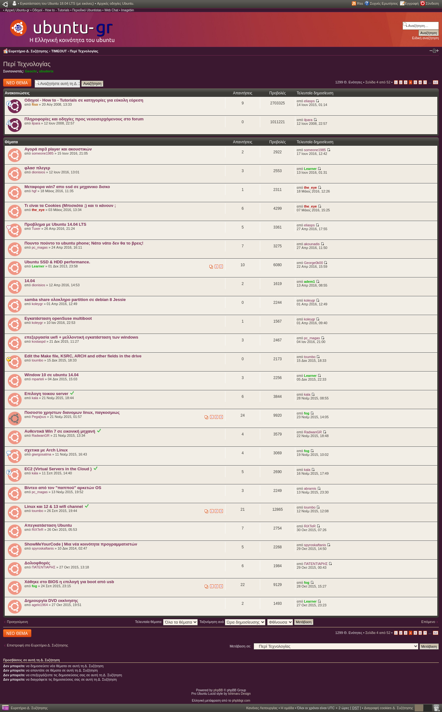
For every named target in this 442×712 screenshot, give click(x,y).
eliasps (309, 101)
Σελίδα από (378, 82)
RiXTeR (37, 529)
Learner (310, 169)
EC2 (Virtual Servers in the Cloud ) (58, 469)
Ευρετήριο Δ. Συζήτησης (28, 51)
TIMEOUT (59, 51)
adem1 (309, 281)
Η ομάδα (287, 708)
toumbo (37, 360)
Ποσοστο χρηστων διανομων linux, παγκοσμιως (72, 412)
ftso (35, 104)
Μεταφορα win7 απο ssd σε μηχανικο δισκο (67, 186)
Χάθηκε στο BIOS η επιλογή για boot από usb (69, 581)
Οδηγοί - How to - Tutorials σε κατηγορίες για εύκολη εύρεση (83, 100)
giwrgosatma (41, 454)
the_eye (310, 187)
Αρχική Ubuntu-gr (17, 10)
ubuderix (46, 71)
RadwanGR (41, 435)
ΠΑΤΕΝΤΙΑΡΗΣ (43, 567)
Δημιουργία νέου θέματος (17, 83)
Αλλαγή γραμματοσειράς (434, 51)
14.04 (29, 280)
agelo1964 (40, 605)
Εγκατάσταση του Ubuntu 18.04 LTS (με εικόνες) (57, 3)
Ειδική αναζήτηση (425, 38)
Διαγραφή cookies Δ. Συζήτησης (388, 708)
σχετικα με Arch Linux (46, 450)
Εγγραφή (412, 3)
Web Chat (111, 10)
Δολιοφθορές (37, 563)
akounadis (312, 244)
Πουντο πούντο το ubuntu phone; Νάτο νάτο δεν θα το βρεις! (83, 243)
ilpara (36, 123)
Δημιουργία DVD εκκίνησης (51, 600)
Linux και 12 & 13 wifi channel (53, 506)
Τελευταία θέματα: (166, 622)
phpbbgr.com (241, 700)
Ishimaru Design (239, 693)
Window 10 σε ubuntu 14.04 (51, 374)
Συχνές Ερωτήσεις (384, 3)
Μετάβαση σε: (240, 646)
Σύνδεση (432, 3)
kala (35, 398)
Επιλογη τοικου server (46, 393)
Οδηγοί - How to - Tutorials (50, 10)
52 (435, 82)
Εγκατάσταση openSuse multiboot (58, 318)
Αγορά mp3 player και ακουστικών (58, 149)
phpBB (218, 690)
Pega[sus (39, 417)
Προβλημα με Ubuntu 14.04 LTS (55, 224)
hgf (34, 191)
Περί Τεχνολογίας (84, 51)
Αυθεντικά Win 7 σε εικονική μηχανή (59, 431)
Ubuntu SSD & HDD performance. (57, 262)
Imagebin (127, 10)
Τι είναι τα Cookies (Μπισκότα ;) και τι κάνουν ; (70, 205)
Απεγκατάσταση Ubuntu (48, 525)
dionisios (38, 172)
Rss (360, 3)
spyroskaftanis (43, 548)
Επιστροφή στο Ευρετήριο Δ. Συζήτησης (37, 645)
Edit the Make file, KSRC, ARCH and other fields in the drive (82, 356)
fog (306, 413)
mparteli (38, 379)
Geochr (31, 71)
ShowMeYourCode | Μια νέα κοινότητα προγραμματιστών (80, 544)
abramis (310, 488)
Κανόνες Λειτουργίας (261, 708)
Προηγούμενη (17, 622)
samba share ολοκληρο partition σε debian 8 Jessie (75, 299)
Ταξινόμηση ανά (232, 622)
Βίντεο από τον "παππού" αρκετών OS (62, 487)
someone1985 (43, 153)
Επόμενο (428, 622)
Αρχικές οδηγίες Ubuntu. (115, 3)
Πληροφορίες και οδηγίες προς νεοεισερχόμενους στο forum (84, 119)
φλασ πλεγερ (37, 168)
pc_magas (40, 247)
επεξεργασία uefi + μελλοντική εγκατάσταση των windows (81, 337)
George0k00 (313, 263)
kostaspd (38, 341)
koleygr (37, 304)
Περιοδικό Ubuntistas (86, 10)
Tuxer (36, 228)
